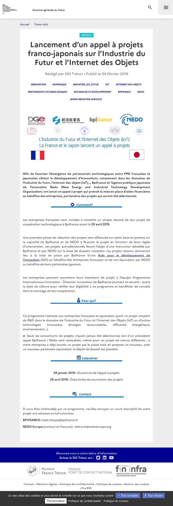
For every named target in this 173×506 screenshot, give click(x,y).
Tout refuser (153, 495)
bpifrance (124, 91)
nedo (140, 91)
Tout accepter (127, 495)
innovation (38, 84)
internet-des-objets (128, 84)
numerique (59, 84)
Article (86, 35)
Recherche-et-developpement (92, 91)
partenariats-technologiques (47, 91)
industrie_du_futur (86, 84)
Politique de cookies (109, 484)
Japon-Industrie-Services (86, 99)
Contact (29, 484)
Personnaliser (56, 500)
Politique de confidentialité (77, 484)
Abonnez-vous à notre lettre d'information (86, 453)
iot (107, 84)
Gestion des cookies (136, 484)
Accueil (24, 24)
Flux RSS (86, 488)
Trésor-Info (41, 24)
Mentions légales (47, 484)
